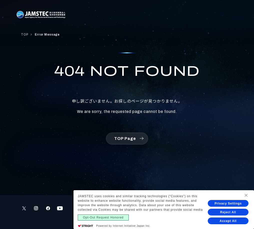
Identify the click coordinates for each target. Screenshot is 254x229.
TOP (24, 34)
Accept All (228, 221)
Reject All (228, 212)
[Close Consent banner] (246, 195)
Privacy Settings (228, 203)
